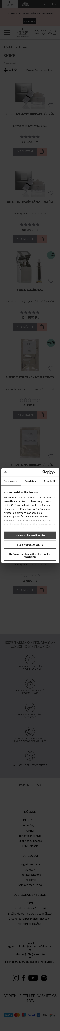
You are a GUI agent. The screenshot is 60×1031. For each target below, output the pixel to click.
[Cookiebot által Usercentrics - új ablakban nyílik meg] (42, 472)
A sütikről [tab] (49, 481)
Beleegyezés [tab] (11, 481)
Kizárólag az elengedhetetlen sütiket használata (30, 555)
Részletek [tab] (30, 481)
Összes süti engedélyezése (30, 535)
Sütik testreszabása (30, 544)
